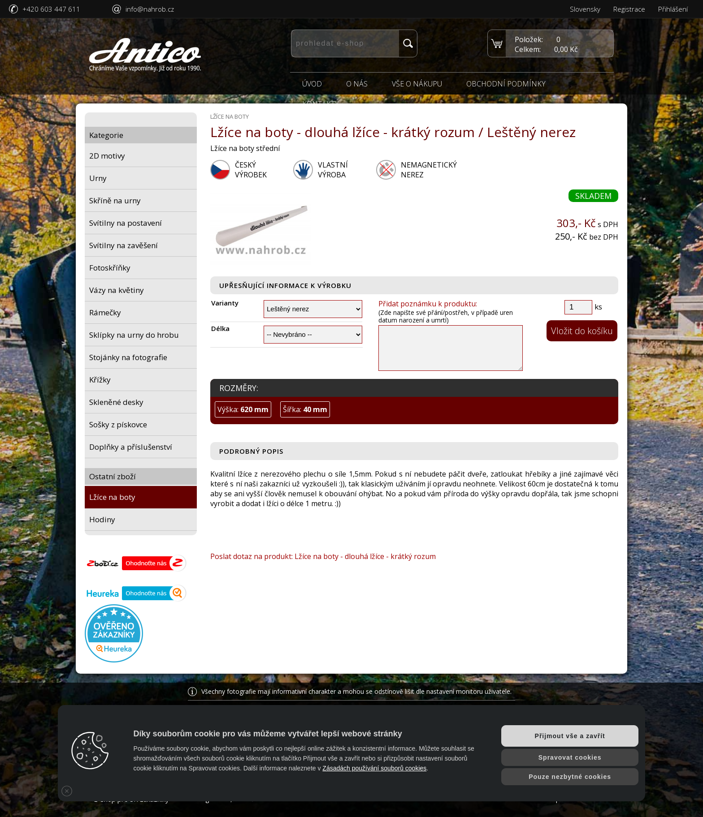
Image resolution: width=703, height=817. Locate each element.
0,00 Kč (566, 49)
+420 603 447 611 (51, 8)
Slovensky (585, 8)
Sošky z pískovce (118, 424)
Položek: (529, 39)
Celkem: (528, 49)
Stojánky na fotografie (128, 357)
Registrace (629, 8)
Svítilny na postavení (125, 223)
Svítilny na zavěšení (123, 245)
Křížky (100, 379)
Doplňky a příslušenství (130, 447)
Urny (98, 178)
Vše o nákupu (417, 84)
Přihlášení (673, 8)
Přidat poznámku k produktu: (427, 304)
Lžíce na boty (112, 497)
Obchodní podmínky (506, 84)
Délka (220, 328)
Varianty (225, 303)
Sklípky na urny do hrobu (134, 335)
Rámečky (105, 312)
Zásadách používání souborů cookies (374, 768)
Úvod (312, 84)
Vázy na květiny (116, 290)
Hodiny (102, 519)
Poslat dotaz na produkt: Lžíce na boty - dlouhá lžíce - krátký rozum (323, 556)
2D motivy (107, 155)
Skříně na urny (115, 200)
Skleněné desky (116, 402)
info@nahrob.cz (150, 8)
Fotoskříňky (109, 267)
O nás (357, 84)
